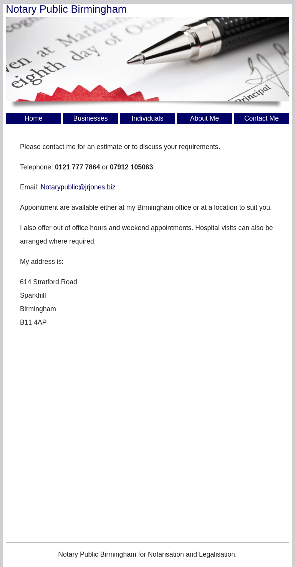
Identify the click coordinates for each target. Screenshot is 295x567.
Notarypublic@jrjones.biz (78, 187)
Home (34, 118)
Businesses (90, 118)
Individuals (147, 118)
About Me (204, 118)
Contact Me (261, 118)
